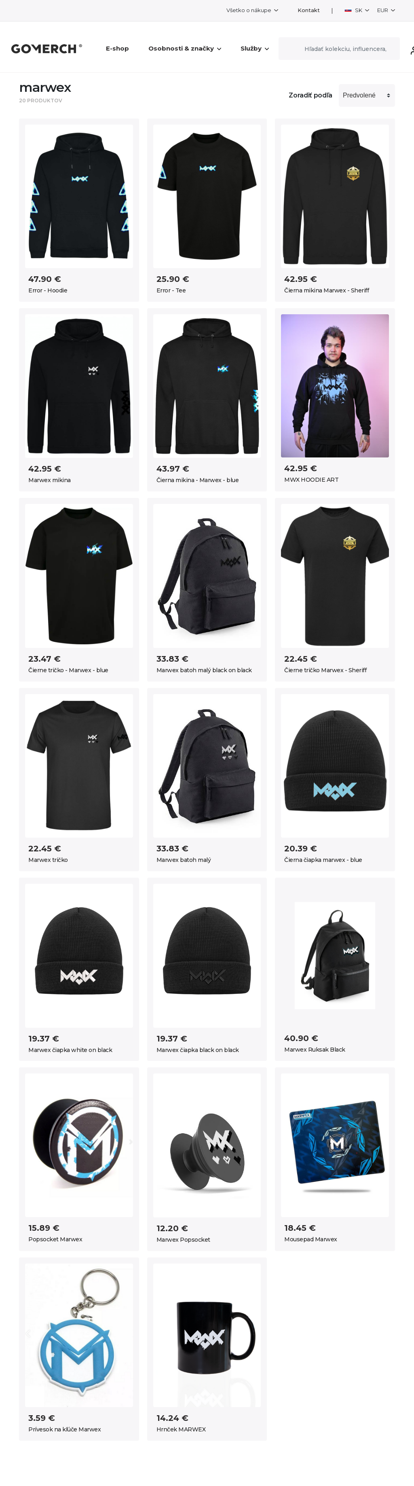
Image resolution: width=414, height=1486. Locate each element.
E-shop (117, 48)
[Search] (339, 48)
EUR (383, 10)
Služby (255, 48)
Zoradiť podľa (310, 95)
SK (353, 10)
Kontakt (309, 10)
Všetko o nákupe (249, 10)
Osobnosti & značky (184, 48)
